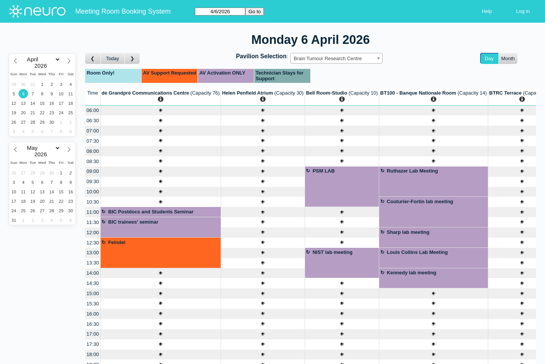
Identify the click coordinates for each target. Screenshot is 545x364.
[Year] (42, 66)
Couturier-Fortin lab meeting (420, 201)
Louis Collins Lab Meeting (417, 252)
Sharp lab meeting (408, 232)
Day (489, 58)
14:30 (93, 283)
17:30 (93, 344)
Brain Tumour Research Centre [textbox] (328, 58)
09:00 (93, 171)
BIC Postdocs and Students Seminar (150, 212)
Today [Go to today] (112, 58)
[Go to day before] (93, 58)
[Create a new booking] (161, 111)
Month (508, 58)
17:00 (93, 334)
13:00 (93, 252)
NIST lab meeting (332, 252)
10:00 (93, 191)
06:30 (93, 120)
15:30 (93, 303)
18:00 (93, 354)
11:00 (93, 212)
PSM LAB (324, 171)
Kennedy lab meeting (411, 272)
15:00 (93, 293)
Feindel (117, 242)
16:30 (93, 324)
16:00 (93, 314)
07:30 (93, 141)
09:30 (93, 181)
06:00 (93, 110)
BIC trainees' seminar (133, 222)
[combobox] (336, 58)
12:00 (93, 232)
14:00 (93, 273)
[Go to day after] (132, 58)
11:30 (93, 222)
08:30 (93, 161)
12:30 (93, 243)
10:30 (93, 202)
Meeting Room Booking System (123, 11)
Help (487, 11)
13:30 (93, 263)
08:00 (93, 151)
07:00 (93, 131)
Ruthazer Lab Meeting (412, 171)
